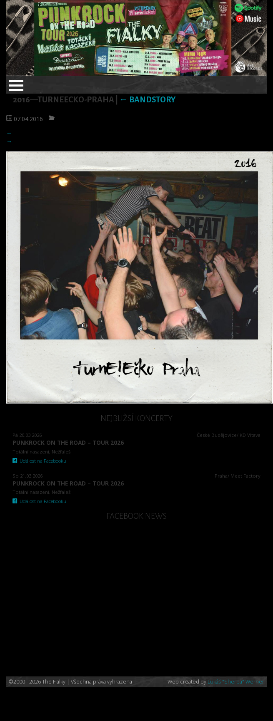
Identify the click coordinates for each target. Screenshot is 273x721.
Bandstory (147, 99)
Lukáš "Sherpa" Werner (236, 681)
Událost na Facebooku (39, 461)
